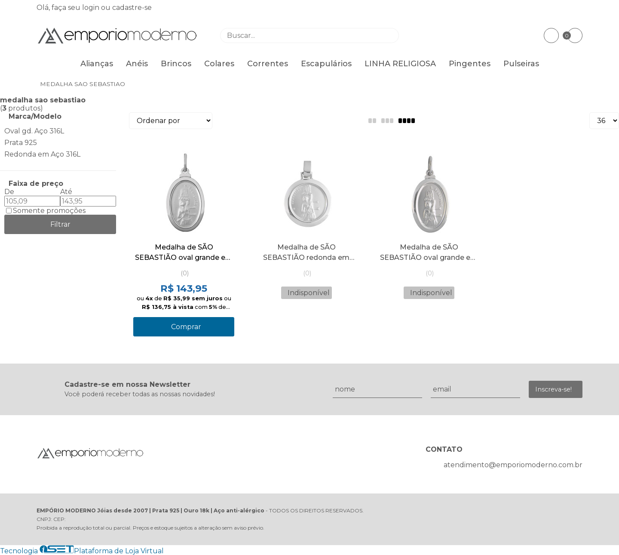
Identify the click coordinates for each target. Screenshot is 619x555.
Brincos (176, 63)
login (91, 7)
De (9, 192)
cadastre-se (132, 7)
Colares (219, 63)
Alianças (96, 63)
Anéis (137, 63)
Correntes (267, 63)
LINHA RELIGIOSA (400, 63)
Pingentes (469, 63)
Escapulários (326, 63)
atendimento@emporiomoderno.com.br (513, 465)
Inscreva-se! (553, 389)
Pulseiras (521, 63)
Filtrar (60, 224)
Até (66, 192)
